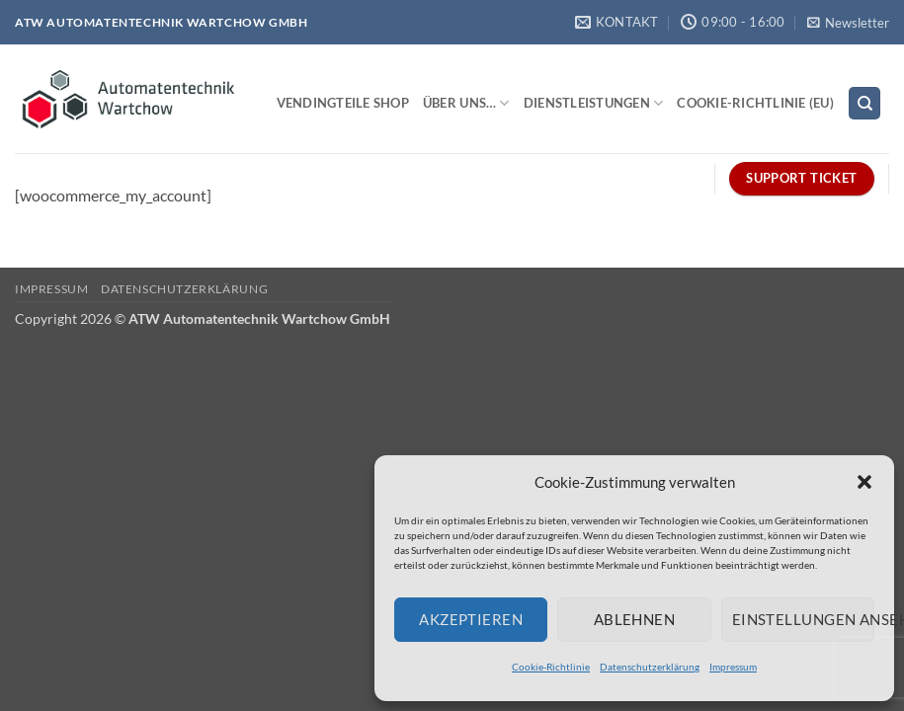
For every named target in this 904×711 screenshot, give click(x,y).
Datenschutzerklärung (649, 666)
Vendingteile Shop (343, 103)
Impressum (733, 666)
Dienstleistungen (594, 103)
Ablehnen (635, 619)
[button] (864, 482)
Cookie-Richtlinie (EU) (755, 103)
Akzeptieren (471, 619)
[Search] (864, 103)
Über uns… (466, 103)
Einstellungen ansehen (803, 619)
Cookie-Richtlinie (551, 666)
